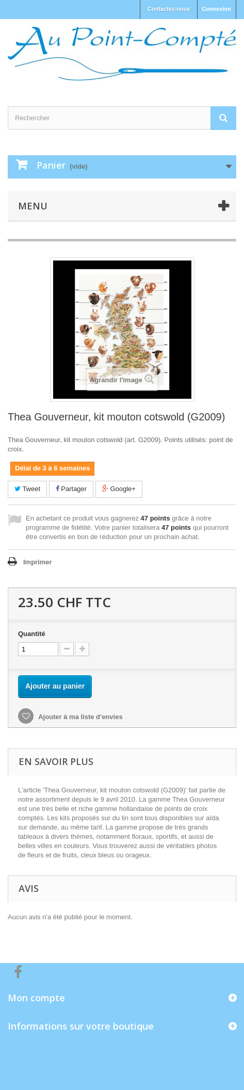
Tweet (27, 489)
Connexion (216, 9)
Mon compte (36, 997)
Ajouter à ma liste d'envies (80, 717)
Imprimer (37, 562)
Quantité (31, 634)
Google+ (119, 489)
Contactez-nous (169, 9)
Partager (71, 489)
